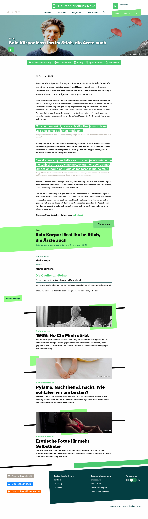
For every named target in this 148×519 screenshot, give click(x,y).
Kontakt (57, 480)
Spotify (78, 62)
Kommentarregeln (99, 487)
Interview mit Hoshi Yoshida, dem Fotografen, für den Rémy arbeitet (67, 291)
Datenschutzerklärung (101, 476)
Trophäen (58, 487)
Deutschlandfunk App (40, 62)
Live (117, 13)
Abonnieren (112, 62)
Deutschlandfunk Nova (64, 476)
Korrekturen (96, 484)
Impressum (96, 480)
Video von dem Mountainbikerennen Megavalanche (59, 280)
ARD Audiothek (62, 62)
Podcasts (62, 12)
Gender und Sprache (100, 491)
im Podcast (77, 215)
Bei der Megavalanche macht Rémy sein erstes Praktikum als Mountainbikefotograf (73, 285)
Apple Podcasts (94, 62)
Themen (48, 12)
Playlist (127, 13)
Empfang (58, 484)
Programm (77, 12)
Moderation (92, 12)
